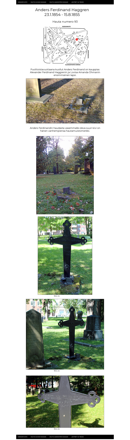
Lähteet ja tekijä (77, 2)
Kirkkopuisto (22, 2)
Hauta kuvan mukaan (38, 2)
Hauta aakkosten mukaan (58, 2)
